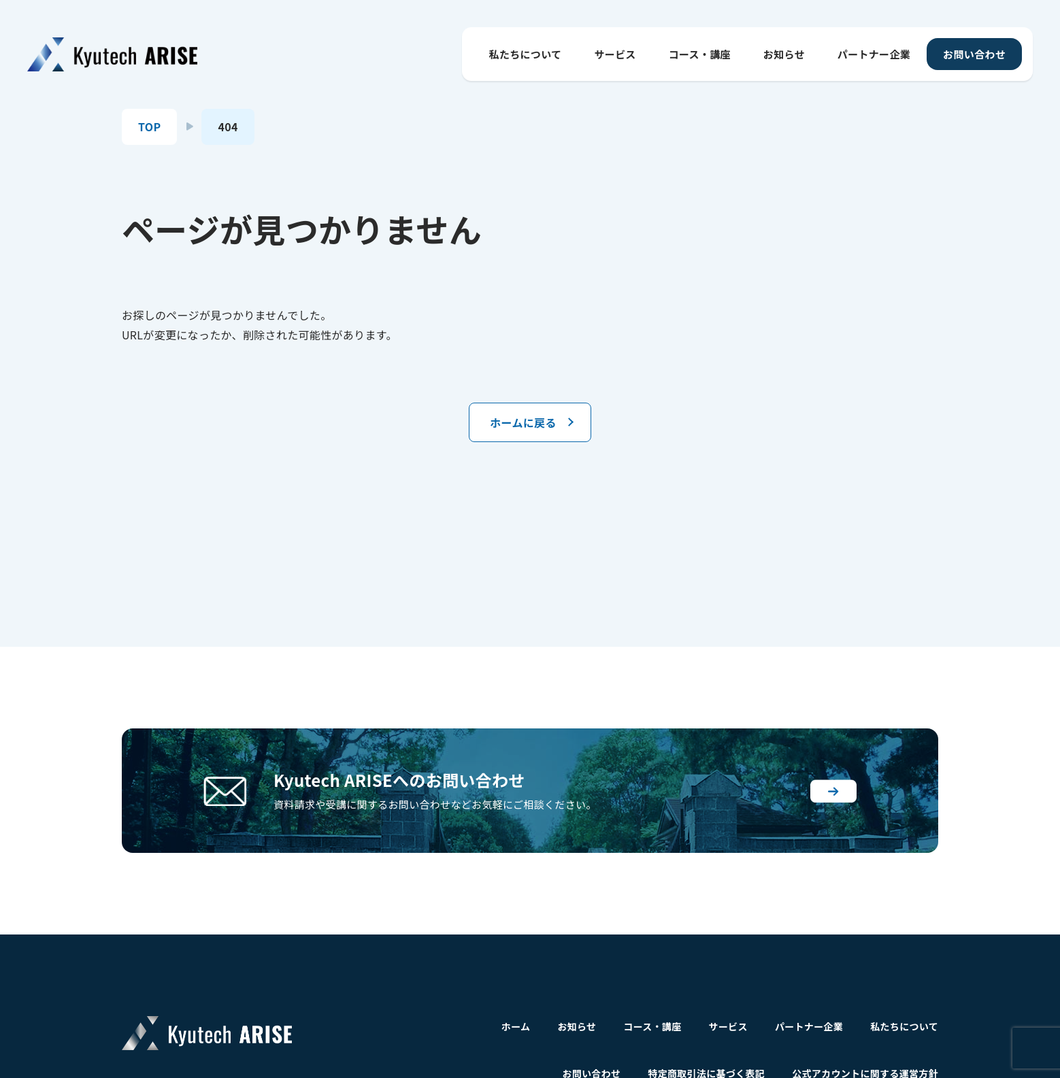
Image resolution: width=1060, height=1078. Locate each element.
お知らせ (784, 54)
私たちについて (525, 54)
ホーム (516, 1026)
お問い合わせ (974, 54)
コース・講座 (700, 54)
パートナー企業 (874, 54)
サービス (614, 54)
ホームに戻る (523, 422)
